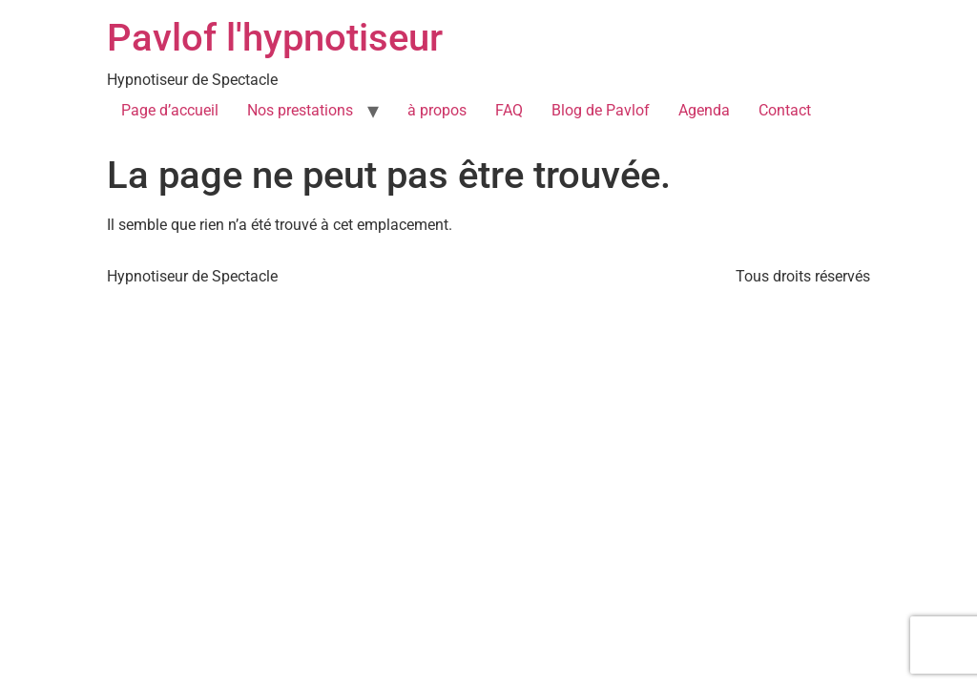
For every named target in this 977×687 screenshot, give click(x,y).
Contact (785, 110)
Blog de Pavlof (600, 110)
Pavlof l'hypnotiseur (275, 37)
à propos (437, 110)
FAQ (509, 110)
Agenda (704, 110)
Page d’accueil (169, 110)
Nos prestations (300, 110)
